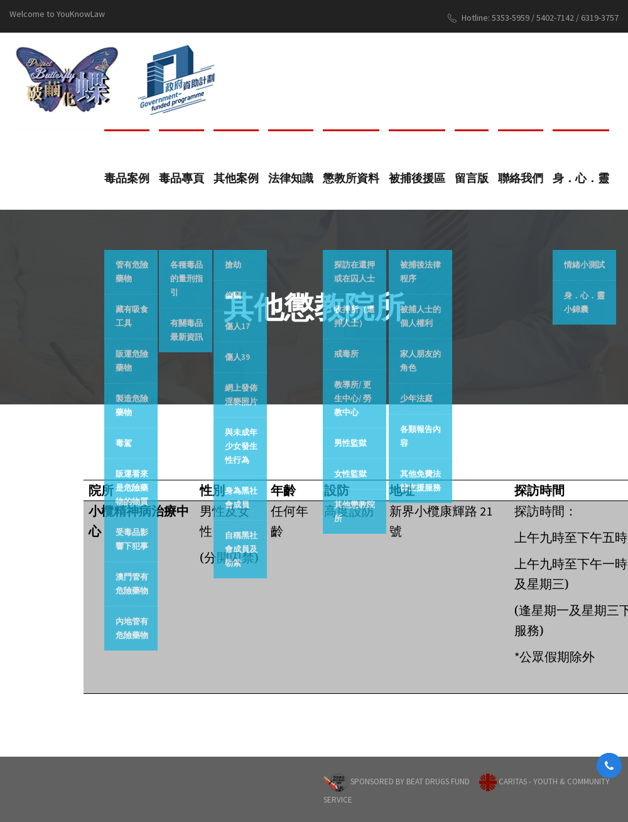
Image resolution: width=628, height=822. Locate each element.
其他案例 (236, 178)
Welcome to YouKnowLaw (57, 13)
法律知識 (290, 178)
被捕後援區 (417, 178)
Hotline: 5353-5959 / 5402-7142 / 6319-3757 (533, 18)
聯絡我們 (520, 178)
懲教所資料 (351, 178)
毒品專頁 (181, 178)
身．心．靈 (581, 178)
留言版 (472, 178)
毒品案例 (126, 178)
